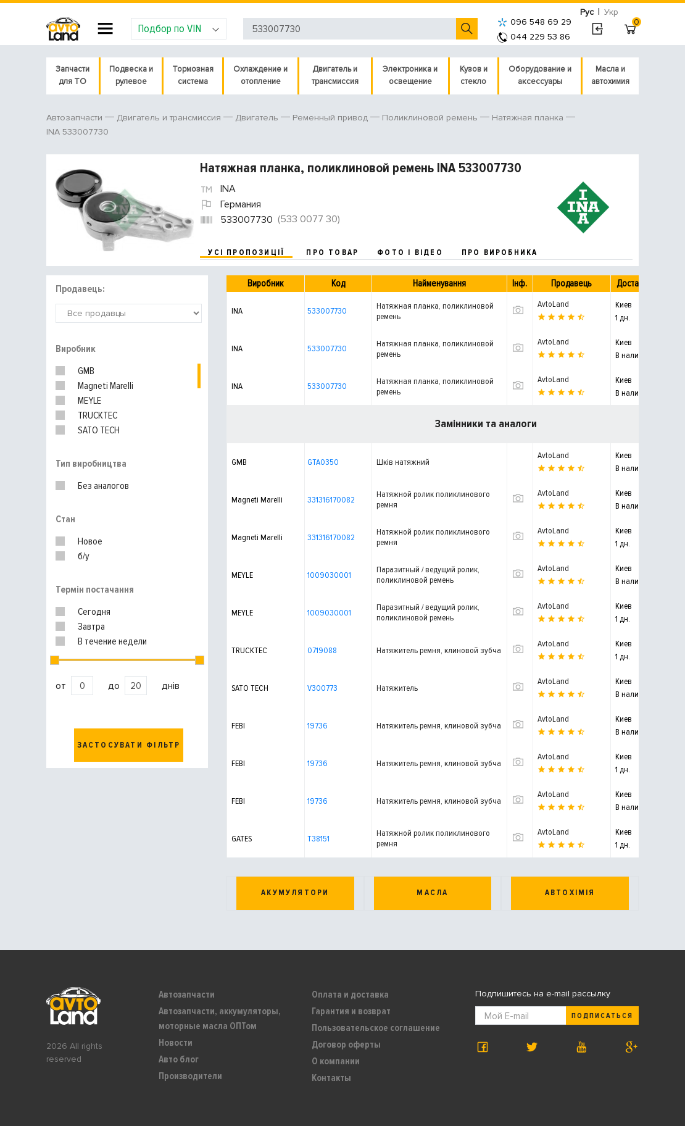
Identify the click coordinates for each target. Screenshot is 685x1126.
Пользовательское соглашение (376, 1027)
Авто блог (179, 1059)
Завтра (91, 626)
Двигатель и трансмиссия (335, 75)
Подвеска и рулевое (131, 75)
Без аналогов (103, 486)
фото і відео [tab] (410, 252)
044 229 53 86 (533, 36)
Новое (90, 541)
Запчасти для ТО (72, 75)
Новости (176, 1042)
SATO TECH (99, 430)
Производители (190, 1076)
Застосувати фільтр (129, 745)
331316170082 (331, 499)
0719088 (322, 650)
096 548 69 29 (534, 22)
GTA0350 (323, 462)
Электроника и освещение (410, 75)
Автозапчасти (187, 994)
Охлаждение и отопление (260, 75)
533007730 (327, 311)
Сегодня (94, 612)
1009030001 (329, 575)
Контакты (331, 1077)
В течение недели (112, 641)
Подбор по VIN (179, 28)
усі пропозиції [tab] (246, 252)
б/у (83, 556)
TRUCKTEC (97, 415)
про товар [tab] (332, 252)
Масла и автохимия (610, 75)
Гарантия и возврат (351, 1011)
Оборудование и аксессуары (540, 75)
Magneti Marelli (105, 386)
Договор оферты (346, 1044)
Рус (587, 12)
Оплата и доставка (350, 994)
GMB (86, 371)
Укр (611, 12)
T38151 (318, 838)
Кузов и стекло (474, 75)
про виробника (500, 252)
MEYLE (89, 400)
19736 (317, 725)
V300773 (322, 688)
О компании (336, 1061)
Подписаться (602, 1015)
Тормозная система (193, 75)
